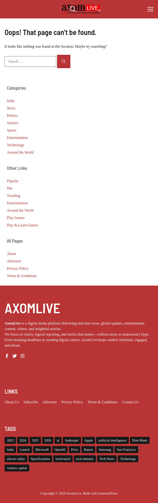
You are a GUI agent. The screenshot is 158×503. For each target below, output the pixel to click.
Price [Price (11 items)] (74, 449)
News (11, 108)
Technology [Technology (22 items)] (128, 459)
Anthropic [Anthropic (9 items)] (72, 440)
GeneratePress (108, 493)
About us (12, 402)
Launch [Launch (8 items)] (25, 449)
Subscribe (30, 402)
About (11, 254)
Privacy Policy (18, 268)
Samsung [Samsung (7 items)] (105, 449)
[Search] (63, 61)
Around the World (20, 152)
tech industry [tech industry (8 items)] (85, 459)
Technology (15, 145)
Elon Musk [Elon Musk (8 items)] (139, 440)
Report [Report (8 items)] (88, 449)
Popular (12, 181)
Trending (13, 196)
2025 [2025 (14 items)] (35, 440)
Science (12, 123)
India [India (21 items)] (10, 449)
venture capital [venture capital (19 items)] (17, 468)
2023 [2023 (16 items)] (10, 440)
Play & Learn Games (22, 225)
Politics (12, 115)
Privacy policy (72, 402)
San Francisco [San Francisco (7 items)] (126, 449)
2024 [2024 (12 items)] (22, 440)
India (10, 101)
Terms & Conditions (22, 276)
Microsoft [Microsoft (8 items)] (42, 449)
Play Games (16, 218)
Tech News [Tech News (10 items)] (106, 459)
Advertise (14, 261)
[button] (72, 9)
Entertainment (17, 138)
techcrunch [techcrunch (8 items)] (63, 459)
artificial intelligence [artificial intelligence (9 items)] (112, 440)
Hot (9, 188)
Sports (11, 130)
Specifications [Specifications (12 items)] (40, 459)
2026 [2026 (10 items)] (47, 440)
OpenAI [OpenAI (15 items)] (60, 449)
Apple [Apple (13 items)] (88, 440)
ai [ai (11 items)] (58, 440)
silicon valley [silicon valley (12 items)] (16, 459)
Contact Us (130, 402)
